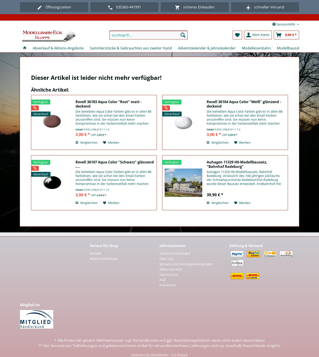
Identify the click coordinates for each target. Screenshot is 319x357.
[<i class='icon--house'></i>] (25, 48)
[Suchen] (183, 35)
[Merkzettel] (237, 35)
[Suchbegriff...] (148, 35)
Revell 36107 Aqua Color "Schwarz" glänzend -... (115, 164)
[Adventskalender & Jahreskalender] (207, 48)
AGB (163, 280)
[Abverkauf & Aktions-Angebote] (58, 48)
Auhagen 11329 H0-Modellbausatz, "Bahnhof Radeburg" (237, 164)
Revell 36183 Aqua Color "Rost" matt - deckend (109, 104)
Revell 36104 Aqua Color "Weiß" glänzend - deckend (244, 104)
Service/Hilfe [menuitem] (284, 24)
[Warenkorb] (286, 35)
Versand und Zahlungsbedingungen (186, 264)
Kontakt (95, 253)
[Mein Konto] (258, 35)
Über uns (166, 259)
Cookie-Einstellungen (175, 253)
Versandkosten (145, 340)
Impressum (168, 285)
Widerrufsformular (104, 259)
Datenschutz (169, 275)
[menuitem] (148, 37)
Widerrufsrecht (171, 269)
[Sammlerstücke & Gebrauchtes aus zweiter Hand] (131, 48)
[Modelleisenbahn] (256, 48)
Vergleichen (87, 142)
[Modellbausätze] (290, 48)
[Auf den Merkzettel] (111, 142)
